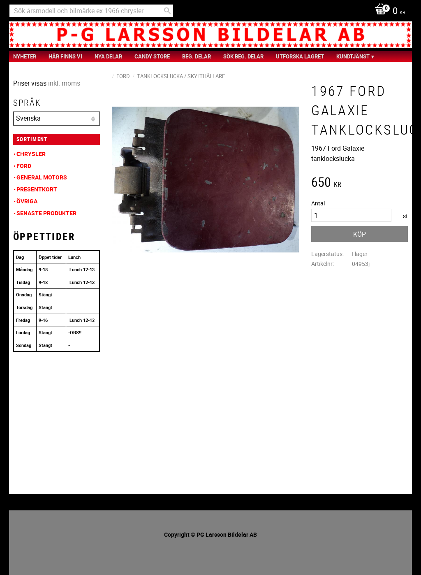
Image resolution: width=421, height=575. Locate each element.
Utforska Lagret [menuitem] (300, 56)
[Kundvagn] (387, 11)
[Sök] (167, 11)
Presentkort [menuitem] (36, 189)
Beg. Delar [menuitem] (196, 56)
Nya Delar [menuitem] (108, 56)
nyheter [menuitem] (24, 56)
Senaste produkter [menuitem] (46, 213)
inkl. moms (64, 83)
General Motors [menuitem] (41, 177)
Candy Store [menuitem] (152, 56)
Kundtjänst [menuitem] (353, 56)
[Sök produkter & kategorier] (91, 10)
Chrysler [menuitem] (31, 154)
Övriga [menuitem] (26, 201)
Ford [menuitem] (23, 166)
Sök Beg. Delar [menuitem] (243, 56)
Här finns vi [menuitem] (65, 56)
